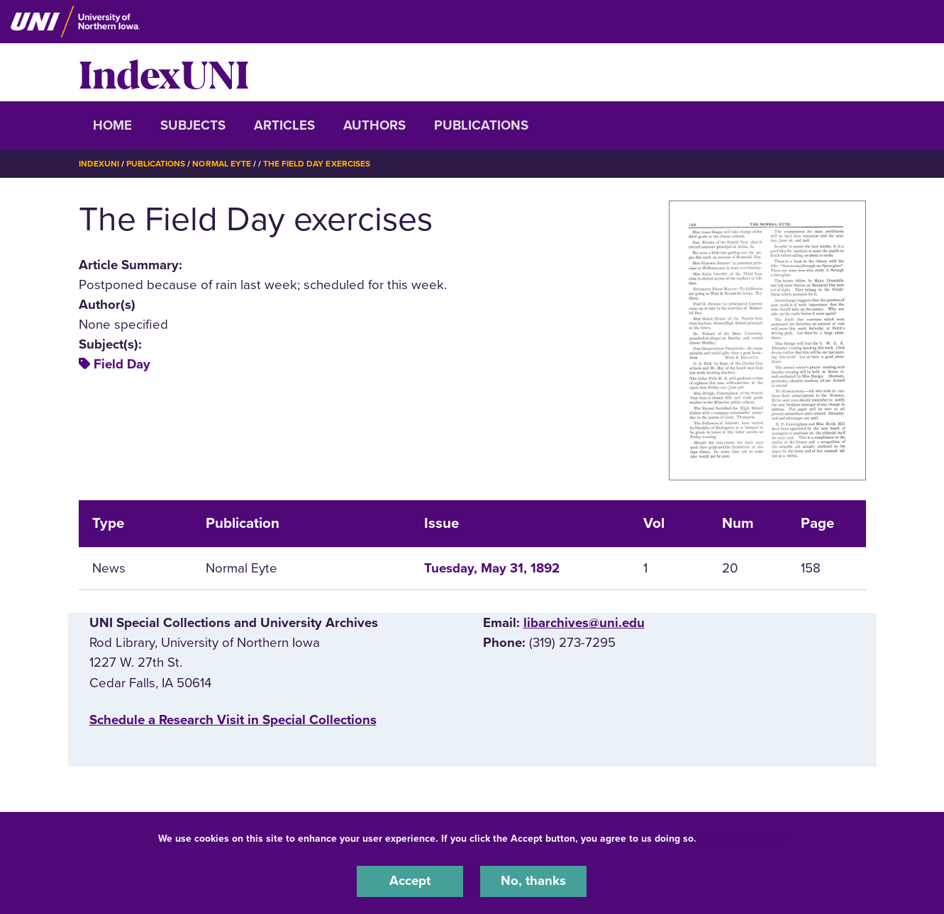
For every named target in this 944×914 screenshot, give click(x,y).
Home (112, 125)
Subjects (193, 125)
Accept (410, 881)
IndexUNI (164, 72)
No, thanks (533, 881)
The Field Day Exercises (316, 164)
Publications (481, 125)
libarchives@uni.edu (584, 622)
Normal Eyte (221, 164)
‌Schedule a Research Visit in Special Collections (233, 719)
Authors (374, 125)
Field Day (122, 364)
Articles (284, 125)
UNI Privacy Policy (744, 839)
